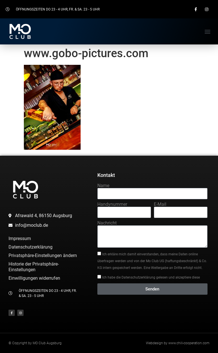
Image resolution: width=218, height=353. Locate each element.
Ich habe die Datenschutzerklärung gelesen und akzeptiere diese (151, 277)
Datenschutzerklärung (31, 247)
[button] (207, 31)
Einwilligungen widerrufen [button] (34, 278)
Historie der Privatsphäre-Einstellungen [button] (34, 266)
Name (103, 185)
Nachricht (107, 223)
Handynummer (112, 204)
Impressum (20, 238)
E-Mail (160, 204)
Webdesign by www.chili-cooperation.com (177, 343)
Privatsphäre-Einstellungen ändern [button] (43, 255)
